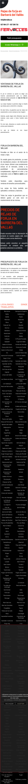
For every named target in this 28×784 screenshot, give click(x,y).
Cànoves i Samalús (21, 487)
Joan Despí (21, 485)
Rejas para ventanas (4, 50)
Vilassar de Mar (7, 482)
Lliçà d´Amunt (21, 396)
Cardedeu (21, 369)
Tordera (21, 564)
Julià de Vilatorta (21, 559)
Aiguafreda (7, 433)
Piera (7, 416)
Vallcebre (7, 330)
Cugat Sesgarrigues (7, 454)
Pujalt (21, 775)
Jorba (21, 592)
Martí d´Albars (7, 525)
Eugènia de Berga (21, 409)
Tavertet (21, 567)
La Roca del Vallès (21, 383)
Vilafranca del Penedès (7, 465)
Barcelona (7, 311)
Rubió (21, 317)
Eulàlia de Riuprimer (7, 409)
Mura (7, 322)
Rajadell (21, 548)
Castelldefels (21, 531)
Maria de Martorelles (7, 386)
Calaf (20, 358)
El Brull (7, 582)
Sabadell (7, 341)
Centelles (21, 537)
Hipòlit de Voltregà (21, 517)
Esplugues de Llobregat (7, 579)
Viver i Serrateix (7, 393)
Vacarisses (7, 333)
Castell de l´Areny (21, 620)
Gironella (21, 578)
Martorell (21, 427)
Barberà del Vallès (7, 424)
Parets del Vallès (7, 419)
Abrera (7, 567)
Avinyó (21, 472)
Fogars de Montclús (7, 572)
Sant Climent (21, 561)
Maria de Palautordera (21, 387)
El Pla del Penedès (21, 339)
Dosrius (7, 328)
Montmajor (21, 595)
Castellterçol (7, 542)
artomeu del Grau (21, 459)
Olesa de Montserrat (7, 422)
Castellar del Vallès (21, 361)
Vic (7, 353)
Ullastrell (21, 542)
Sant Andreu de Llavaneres (7, 439)
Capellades (21, 372)
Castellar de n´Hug (21, 364)
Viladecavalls (21, 465)
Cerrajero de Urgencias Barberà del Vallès (7, 780)
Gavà (21, 419)
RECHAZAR (9, 704)
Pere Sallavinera (7, 517)
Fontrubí (7, 592)
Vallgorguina (7, 427)
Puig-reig (7, 623)
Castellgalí (21, 613)
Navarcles (21, 319)
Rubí (21, 322)
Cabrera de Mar (21, 462)
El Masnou (21, 399)
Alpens (7, 430)
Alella (21, 430)
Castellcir (7, 534)
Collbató (7, 339)
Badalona (21, 469)
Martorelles (21, 412)
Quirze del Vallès (7, 512)
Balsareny (21, 424)
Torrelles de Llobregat (7, 586)
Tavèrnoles (7, 570)
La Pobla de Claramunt (7, 501)
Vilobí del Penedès (21, 393)
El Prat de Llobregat (21, 402)
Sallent (7, 445)
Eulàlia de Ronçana (21, 406)
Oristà (21, 556)
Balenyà (7, 406)
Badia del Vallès (7, 448)
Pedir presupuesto (14, 38)
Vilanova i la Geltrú (7, 451)
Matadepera (7, 366)
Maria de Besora (21, 585)
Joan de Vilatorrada (21, 353)
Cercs (7, 537)
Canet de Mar (21, 490)
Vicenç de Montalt (21, 454)
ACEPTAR (21, 704)
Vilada (21, 350)
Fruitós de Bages (21, 504)
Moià (7, 613)
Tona (21, 482)
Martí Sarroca (7, 602)
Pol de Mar (21, 514)
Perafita (21, 416)
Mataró (21, 445)
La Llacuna (21, 582)
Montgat (7, 598)
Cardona (21, 534)
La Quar (7, 561)
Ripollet (21, 325)
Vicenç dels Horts (7, 347)
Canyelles (7, 487)
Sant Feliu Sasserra (21, 520)
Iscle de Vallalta (20, 355)
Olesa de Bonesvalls (21, 422)
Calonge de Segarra (21, 311)
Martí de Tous (21, 602)
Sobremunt (21, 550)
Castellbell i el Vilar (7, 361)
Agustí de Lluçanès (7, 443)
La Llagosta (7, 504)
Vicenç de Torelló (21, 347)
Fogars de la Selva (21, 572)
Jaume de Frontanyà (7, 355)
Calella (7, 317)
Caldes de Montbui (7, 520)
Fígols (7, 575)
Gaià (21, 590)
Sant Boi (7, 459)
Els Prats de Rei (7, 369)
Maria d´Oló (7, 559)
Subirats (7, 336)
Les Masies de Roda (7, 379)
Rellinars (7, 548)
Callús (7, 314)
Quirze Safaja (21, 507)
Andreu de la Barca (21, 438)
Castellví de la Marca (21, 539)
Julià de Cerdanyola (7, 485)
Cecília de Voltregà (20, 344)
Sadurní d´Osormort (7, 350)
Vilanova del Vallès (21, 451)
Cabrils (7, 435)
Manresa (7, 319)
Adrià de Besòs (21, 443)
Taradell (21, 570)
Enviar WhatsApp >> (14, 45)
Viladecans (7, 469)
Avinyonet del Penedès (7, 472)
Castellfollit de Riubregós (21, 617)
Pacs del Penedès (21, 545)
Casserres (21, 525)
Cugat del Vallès (21, 341)
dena (7, 531)
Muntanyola (7, 479)
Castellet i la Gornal (7, 620)
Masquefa (21, 366)
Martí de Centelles (7, 605)
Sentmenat (7, 590)
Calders (21, 476)
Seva (20, 553)
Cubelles (21, 328)
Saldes (21, 336)
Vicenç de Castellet (7, 493)
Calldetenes (20, 314)
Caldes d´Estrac (7, 476)
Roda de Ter (7, 325)
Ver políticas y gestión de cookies (15, 700)
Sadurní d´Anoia (7, 344)
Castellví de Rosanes (7, 539)
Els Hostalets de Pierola (7, 402)
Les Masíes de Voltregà (21, 375)
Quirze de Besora (21, 512)
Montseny (21, 479)
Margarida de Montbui (21, 599)
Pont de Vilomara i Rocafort (7, 775)
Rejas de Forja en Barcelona (14, 50)
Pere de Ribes (21, 523)
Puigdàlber (7, 608)
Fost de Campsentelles (7, 508)
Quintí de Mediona (7, 514)
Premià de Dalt (7, 550)
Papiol (21, 608)
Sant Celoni (7, 564)
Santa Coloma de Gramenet (7, 412)
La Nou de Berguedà (21, 500)
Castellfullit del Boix (7, 616)
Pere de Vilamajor (7, 497)
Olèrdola (21, 528)
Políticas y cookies (21, 779)
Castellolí (21, 605)
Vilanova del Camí (7, 462)
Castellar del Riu (7, 364)
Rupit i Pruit (7, 358)
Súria (21, 333)
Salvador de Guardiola (20, 494)
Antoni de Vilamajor (21, 435)
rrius (21, 623)
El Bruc (7, 399)
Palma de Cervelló (7, 611)
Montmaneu (7, 595)
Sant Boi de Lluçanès (21, 456)
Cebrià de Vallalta (7, 456)
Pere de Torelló (21, 497)
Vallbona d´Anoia (21, 330)
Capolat (7, 372)
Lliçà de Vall (7, 396)
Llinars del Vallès (7, 375)
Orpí (7, 556)
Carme (7, 528)
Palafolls (7, 545)
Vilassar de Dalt (21, 448)
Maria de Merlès (21, 391)
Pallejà (21, 611)
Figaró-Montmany (21, 575)
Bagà (20, 433)
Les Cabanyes (7, 383)
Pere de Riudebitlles (7, 523)
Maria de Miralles (7, 391)
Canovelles (7, 490)
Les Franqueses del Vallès (21, 380)
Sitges (7, 553)
